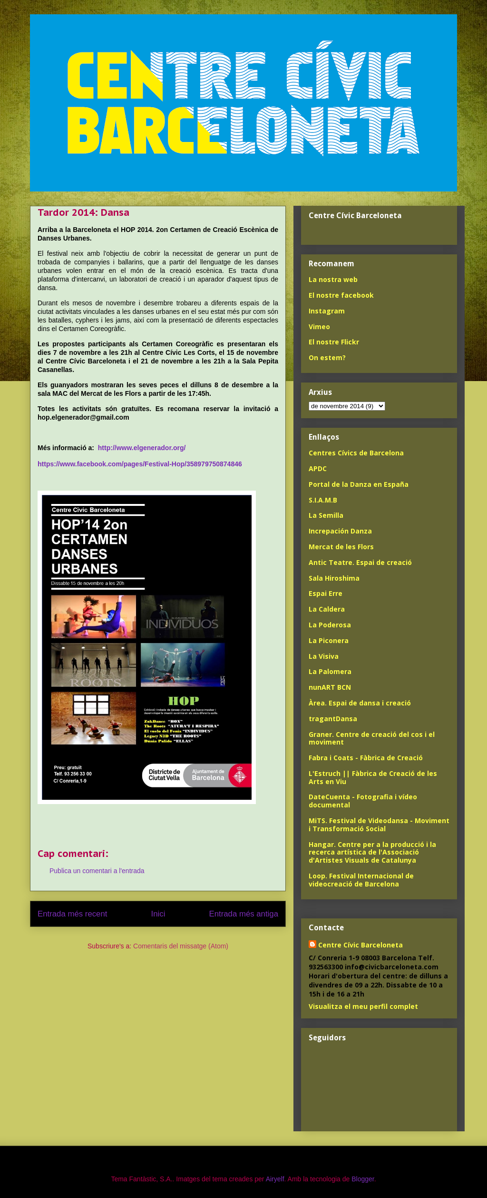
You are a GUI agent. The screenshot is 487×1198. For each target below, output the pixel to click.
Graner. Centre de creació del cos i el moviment (372, 738)
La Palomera (330, 671)
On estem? (327, 357)
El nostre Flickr (334, 341)
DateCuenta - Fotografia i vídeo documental (363, 800)
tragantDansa (333, 718)
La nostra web (333, 279)
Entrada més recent (72, 913)
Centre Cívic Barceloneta (360, 944)
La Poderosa (330, 624)
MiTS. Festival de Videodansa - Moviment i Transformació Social (379, 824)
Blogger (362, 1179)
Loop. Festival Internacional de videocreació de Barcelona (361, 879)
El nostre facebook (341, 295)
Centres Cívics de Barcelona (356, 452)
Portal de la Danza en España (359, 484)
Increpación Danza (340, 530)
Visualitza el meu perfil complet (363, 1006)
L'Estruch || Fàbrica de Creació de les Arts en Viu (373, 777)
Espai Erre (325, 593)
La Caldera (327, 609)
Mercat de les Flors (341, 546)
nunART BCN (330, 687)
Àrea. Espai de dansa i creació (360, 702)
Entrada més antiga (243, 913)
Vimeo (319, 326)
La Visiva (324, 656)
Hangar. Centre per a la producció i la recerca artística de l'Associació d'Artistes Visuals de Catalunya (372, 852)
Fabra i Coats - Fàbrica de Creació (366, 757)
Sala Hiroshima (334, 578)
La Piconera (329, 640)
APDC (318, 468)
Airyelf (275, 1179)
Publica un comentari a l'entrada (97, 871)
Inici (158, 913)
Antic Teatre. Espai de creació (360, 562)
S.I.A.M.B (323, 499)
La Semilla (326, 515)
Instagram (327, 310)
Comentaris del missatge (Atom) (180, 946)
